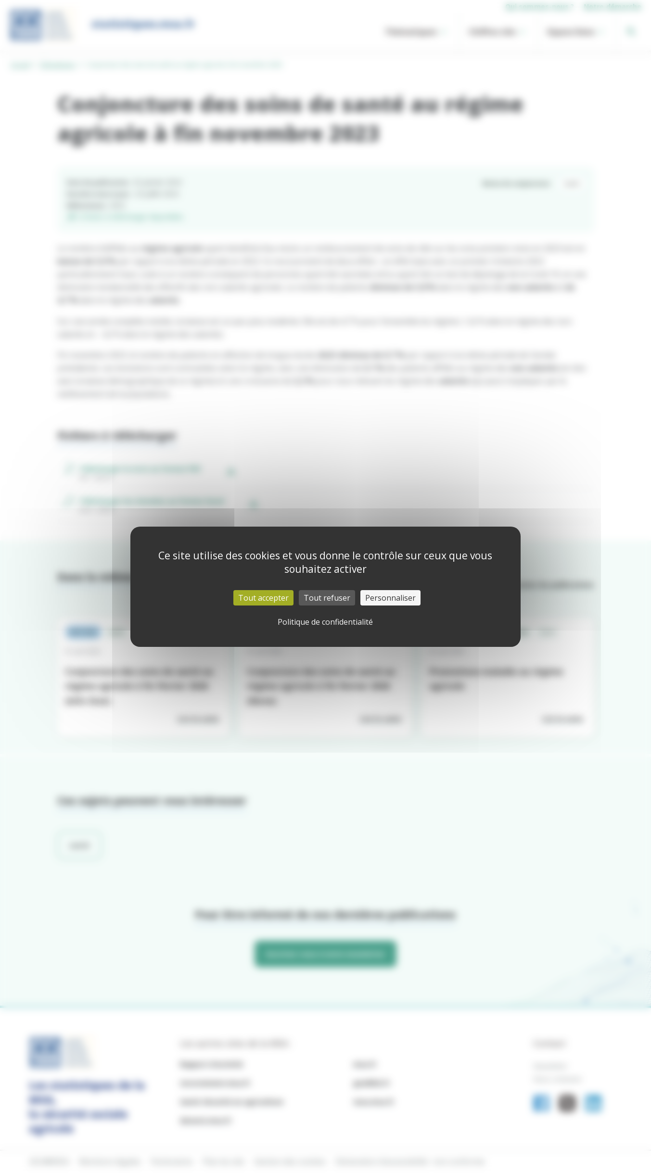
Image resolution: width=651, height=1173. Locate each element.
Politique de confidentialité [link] (325, 622)
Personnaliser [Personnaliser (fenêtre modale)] (390, 598)
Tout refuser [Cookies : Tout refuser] (327, 598)
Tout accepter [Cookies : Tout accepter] (263, 598)
